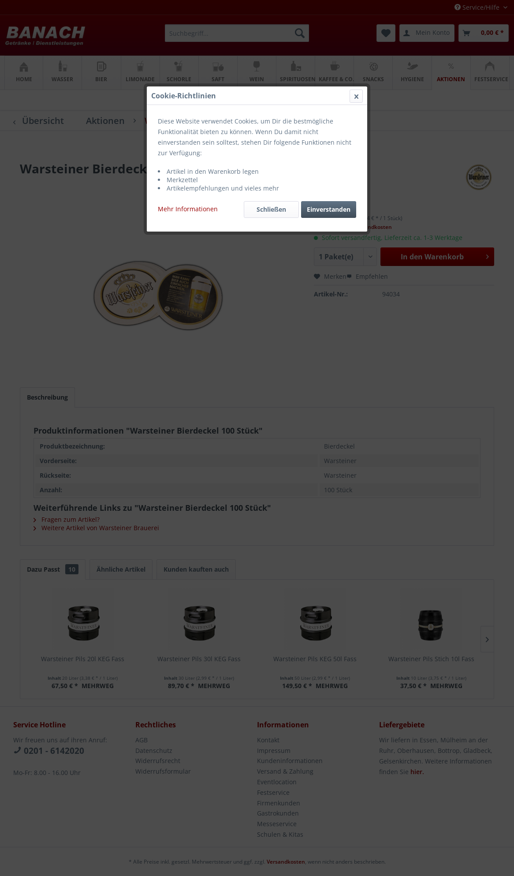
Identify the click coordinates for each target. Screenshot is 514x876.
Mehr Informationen (188, 209)
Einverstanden (328, 209)
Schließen (271, 209)
